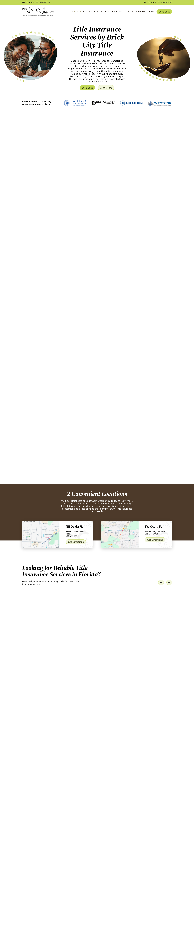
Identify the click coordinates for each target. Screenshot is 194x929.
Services (73, 11)
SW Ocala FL (153, 526)
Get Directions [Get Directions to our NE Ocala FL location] (76, 541)
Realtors (105, 11)
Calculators (89, 11)
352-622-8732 (43, 2)
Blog (151, 11)
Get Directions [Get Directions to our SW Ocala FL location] (155, 539)
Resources (141, 11)
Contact (129, 11)
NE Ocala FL (74, 526)
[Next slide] (169, 582)
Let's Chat (164, 11)
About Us (117, 11)
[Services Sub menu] (80, 11)
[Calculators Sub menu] (97, 11)
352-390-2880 (165, 2)
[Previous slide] (161, 582)
